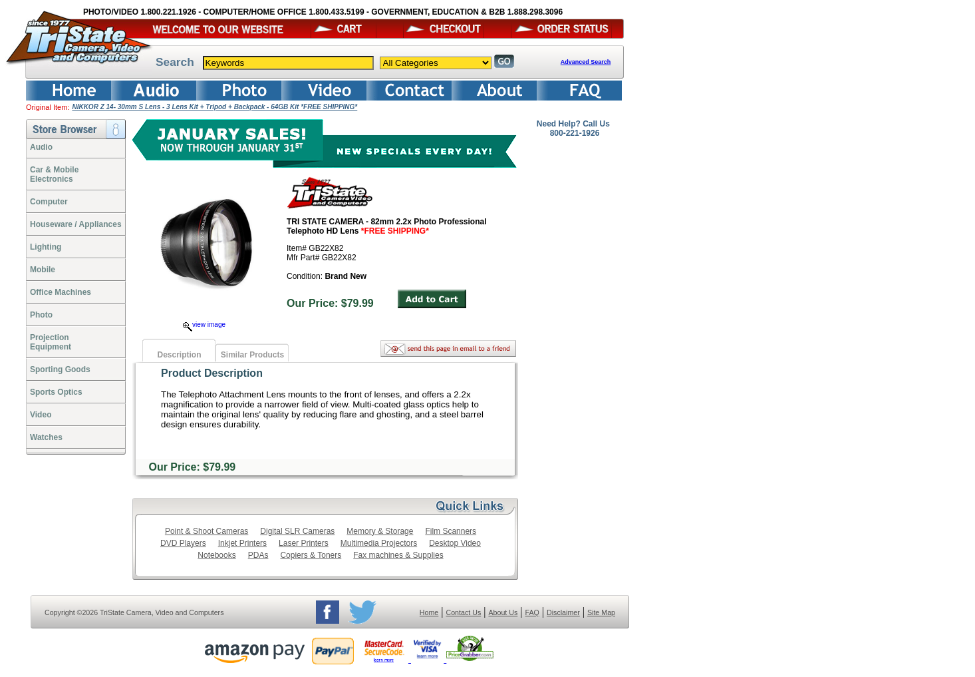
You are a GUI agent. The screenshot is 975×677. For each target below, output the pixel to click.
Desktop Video (455, 543)
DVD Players (183, 543)
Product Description (212, 373)
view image (204, 324)
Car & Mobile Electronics (54, 174)
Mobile (42, 269)
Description (179, 354)
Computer (49, 201)
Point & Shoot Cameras (206, 531)
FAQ (532, 612)
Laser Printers (304, 543)
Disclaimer (563, 612)
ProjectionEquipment (50, 342)
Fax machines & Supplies (398, 555)
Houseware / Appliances (76, 224)
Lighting (45, 247)
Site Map (601, 612)
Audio (41, 147)
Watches (46, 437)
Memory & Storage (380, 531)
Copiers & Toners (310, 555)
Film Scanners (450, 531)
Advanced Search (586, 62)
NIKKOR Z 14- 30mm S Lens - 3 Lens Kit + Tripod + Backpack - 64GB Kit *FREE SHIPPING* (214, 107)
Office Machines (60, 292)
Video (40, 414)
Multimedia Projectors (379, 543)
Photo (41, 315)
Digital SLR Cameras (297, 531)
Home (429, 612)
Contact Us (464, 612)
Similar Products (252, 354)
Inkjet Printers (242, 543)
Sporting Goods (60, 369)
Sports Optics (56, 392)
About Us (502, 612)
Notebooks (216, 555)
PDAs (258, 555)
